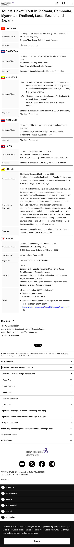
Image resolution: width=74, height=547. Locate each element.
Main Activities (50, 353)
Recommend (11, 505)
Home (3, 353)
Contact (3, 480)
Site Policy (10, 517)
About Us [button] (10, 487)
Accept (37, 541)
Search (9, 511)
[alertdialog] (37, 534)
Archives (41, 353)
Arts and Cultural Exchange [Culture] (26, 353)
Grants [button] (9, 499)
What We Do (10, 353)
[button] (37, 368)
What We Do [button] (11, 493)
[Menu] (71, 3)
